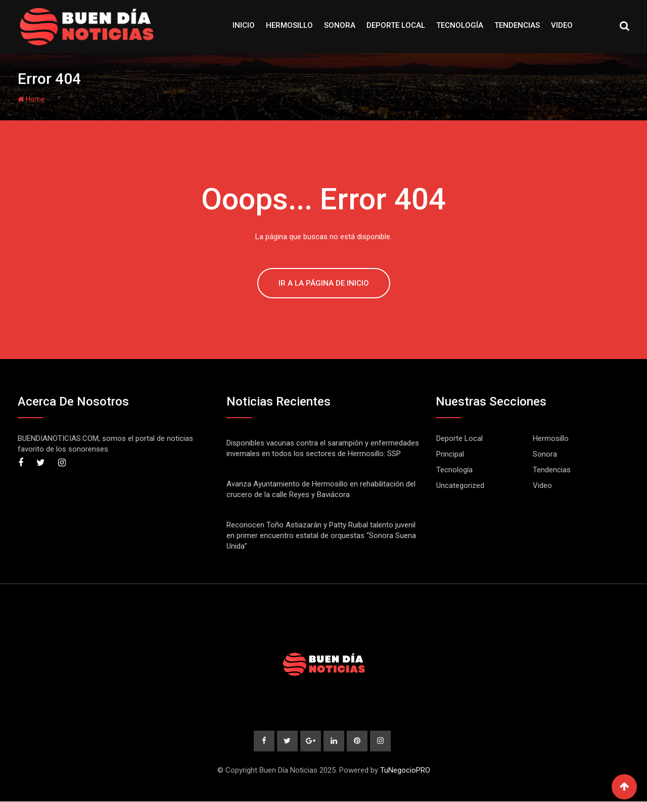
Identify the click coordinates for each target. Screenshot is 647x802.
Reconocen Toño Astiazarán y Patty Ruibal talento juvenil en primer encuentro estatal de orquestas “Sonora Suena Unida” (321, 535)
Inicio (244, 25)
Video (562, 25)
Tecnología (459, 25)
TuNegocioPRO (405, 770)
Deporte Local (395, 25)
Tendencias (517, 25)
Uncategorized (460, 485)
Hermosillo (289, 25)
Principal (450, 454)
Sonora (339, 25)
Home (31, 99)
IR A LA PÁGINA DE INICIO (324, 283)
